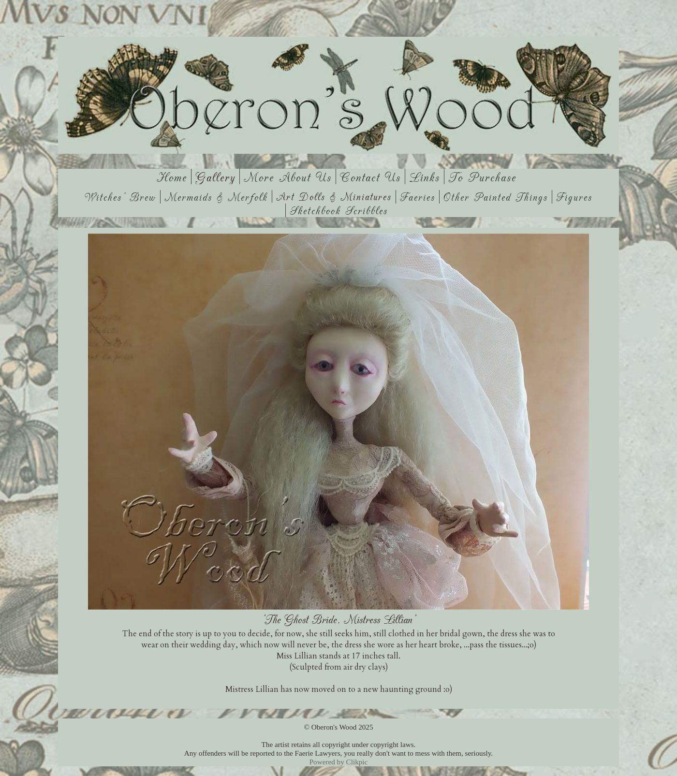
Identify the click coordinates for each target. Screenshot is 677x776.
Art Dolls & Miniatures (334, 196)
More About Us (288, 176)
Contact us (370, 176)
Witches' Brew (120, 197)
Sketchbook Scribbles (339, 210)
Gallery (215, 176)
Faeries (417, 197)
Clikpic (357, 762)
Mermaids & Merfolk (216, 197)
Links (424, 176)
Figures (574, 197)
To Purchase (482, 176)
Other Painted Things (495, 197)
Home (172, 176)
